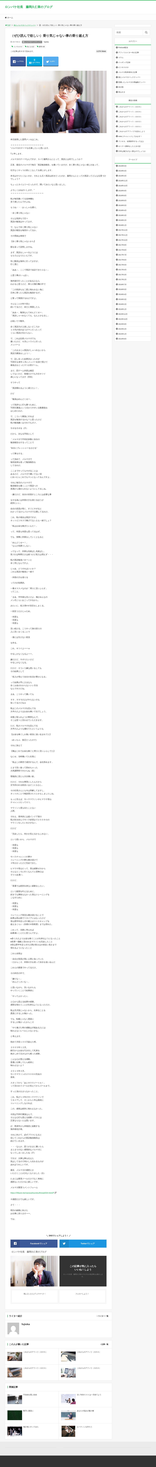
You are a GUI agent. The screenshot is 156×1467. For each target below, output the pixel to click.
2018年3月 (122, 215)
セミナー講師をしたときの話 (129, 146)
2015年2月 (122, 329)
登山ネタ (121, 92)
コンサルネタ (18, 46)
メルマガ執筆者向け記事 (127, 72)
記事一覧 (105, 1344)
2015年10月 (122, 319)
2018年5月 (122, 205)
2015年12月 (122, 314)
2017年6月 (122, 260)
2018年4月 (122, 210)
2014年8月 (122, 339)
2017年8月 (122, 250)
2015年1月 (122, 334)
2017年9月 (122, 245)
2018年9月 (122, 191)
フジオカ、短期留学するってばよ (131, 141)
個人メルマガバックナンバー (25, 25)
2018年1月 (122, 225)
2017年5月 (122, 265)
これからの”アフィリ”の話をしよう (131, 131)
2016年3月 (122, 299)
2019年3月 (122, 176)
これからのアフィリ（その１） (130, 126)
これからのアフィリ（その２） (130, 121)
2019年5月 (122, 166)
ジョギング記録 (124, 62)
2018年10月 (122, 186)
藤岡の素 (42, 46)
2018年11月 (122, 181)
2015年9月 (122, 324)
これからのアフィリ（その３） (130, 117)
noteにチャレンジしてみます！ (130, 136)
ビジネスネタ (123, 67)
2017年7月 (122, 255)
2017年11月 (122, 235)
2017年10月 (122, 240)
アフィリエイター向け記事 (128, 52)
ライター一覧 (103, 1316)
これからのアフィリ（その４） (130, 112)
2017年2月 (122, 279)
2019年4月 (122, 171)
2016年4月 (122, 294)
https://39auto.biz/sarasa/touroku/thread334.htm (31, 1193)
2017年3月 (122, 275)
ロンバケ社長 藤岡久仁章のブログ (29, 7)
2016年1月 (122, 309)
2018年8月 (122, 195)
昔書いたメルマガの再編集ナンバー (132, 82)
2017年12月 (122, 230)
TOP (8, 25)
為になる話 (30, 46)
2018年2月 (122, 220)
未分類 (120, 87)
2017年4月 (122, 270)
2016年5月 (122, 289)
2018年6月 (122, 200)
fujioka (46, 42)
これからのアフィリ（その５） (130, 107)
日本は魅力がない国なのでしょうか (132, 151)
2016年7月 (122, 284)
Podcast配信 (123, 47)
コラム (120, 57)
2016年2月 (122, 304)
